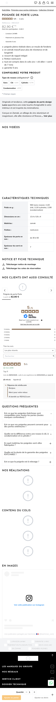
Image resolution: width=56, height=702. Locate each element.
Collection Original (46, 10)
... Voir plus (47, 116)
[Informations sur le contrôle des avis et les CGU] (42, 320)
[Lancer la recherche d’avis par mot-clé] (54, 356)
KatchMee (6, 10)
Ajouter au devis (41, 697)
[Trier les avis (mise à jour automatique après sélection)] (29, 350)
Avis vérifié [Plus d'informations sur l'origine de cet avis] (9, 368)
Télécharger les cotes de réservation (21, 268)
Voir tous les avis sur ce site (29, 324)
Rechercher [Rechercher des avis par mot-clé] (28, 356)
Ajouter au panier (11, 697)
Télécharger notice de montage (19, 264)
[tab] (6, 299)
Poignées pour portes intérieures (24, 10)
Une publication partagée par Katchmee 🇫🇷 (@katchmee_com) (29, 634)
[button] (7, 3)
